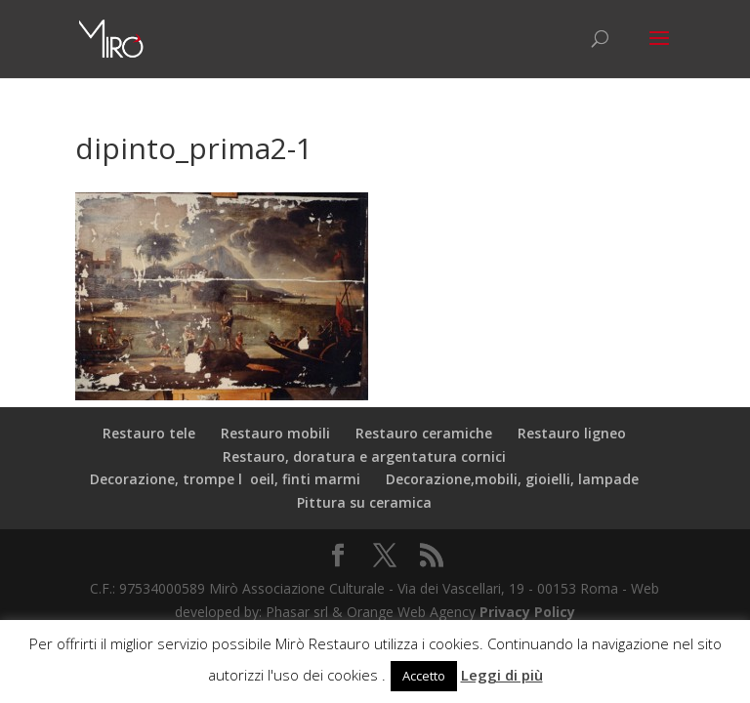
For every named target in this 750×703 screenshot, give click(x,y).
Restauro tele (149, 433)
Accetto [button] (423, 675)
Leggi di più (502, 674)
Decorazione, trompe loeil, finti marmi (225, 479)
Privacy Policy (527, 611)
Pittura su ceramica (364, 502)
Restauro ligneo (572, 433)
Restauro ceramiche (423, 433)
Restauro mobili (275, 433)
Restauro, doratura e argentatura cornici (364, 456)
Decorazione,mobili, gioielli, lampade (512, 479)
